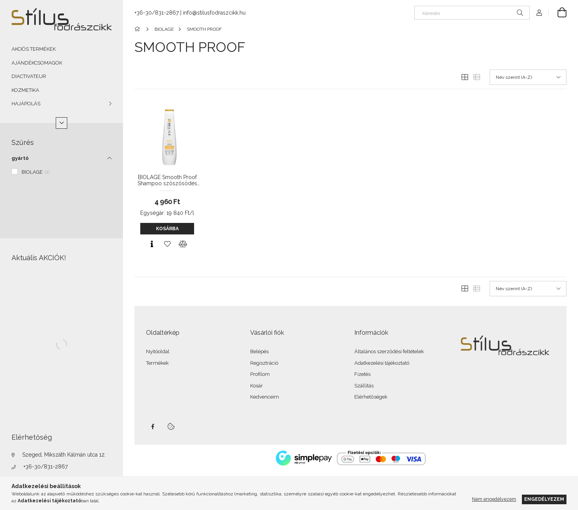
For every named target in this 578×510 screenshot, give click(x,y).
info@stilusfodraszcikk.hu (214, 13)
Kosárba (167, 228)
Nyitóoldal (157, 351)
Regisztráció (264, 363)
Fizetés (362, 374)
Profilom (260, 374)
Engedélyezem (544, 499)
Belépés (259, 351)
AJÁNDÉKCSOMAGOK (37, 63)
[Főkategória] (139, 29)
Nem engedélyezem (494, 499)
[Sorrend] (528, 77)
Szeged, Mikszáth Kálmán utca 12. (64, 455)
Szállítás (364, 386)
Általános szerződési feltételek (389, 351)
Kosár (256, 386)
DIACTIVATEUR (29, 76)
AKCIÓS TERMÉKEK (34, 49)
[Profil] (539, 13)
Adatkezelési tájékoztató (381, 363)
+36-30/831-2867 (45, 466)
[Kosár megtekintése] (557, 13)
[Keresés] (472, 13)
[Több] (61, 123)
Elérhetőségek (370, 397)
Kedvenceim (264, 397)
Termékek (157, 363)
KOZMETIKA (25, 90)
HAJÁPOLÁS (26, 103)
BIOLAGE (36, 172)
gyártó (20, 158)
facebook (152, 426)
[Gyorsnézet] (151, 244)
